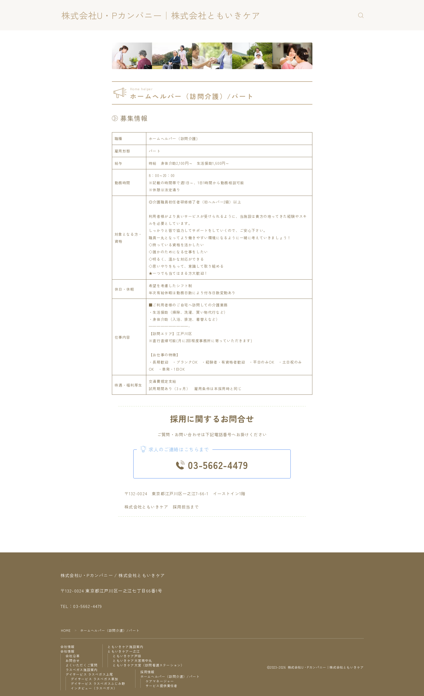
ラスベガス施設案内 (82, 669)
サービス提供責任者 (161, 685)
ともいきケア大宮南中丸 (132, 660)
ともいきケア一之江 (124, 651)
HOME (66, 630)
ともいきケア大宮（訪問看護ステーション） (148, 665)
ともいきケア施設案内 (125, 646)
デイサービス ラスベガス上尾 (89, 674)
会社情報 (67, 646)
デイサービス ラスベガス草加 (94, 678)
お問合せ (73, 660)
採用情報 (147, 671)
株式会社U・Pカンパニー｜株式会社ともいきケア (160, 15)
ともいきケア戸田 (127, 655)
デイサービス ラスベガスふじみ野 (98, 683)
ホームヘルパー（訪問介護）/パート (170, 676)
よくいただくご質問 (82, 665)
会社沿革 (73, 655)
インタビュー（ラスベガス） (94, 688)
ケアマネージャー (159, 681)
